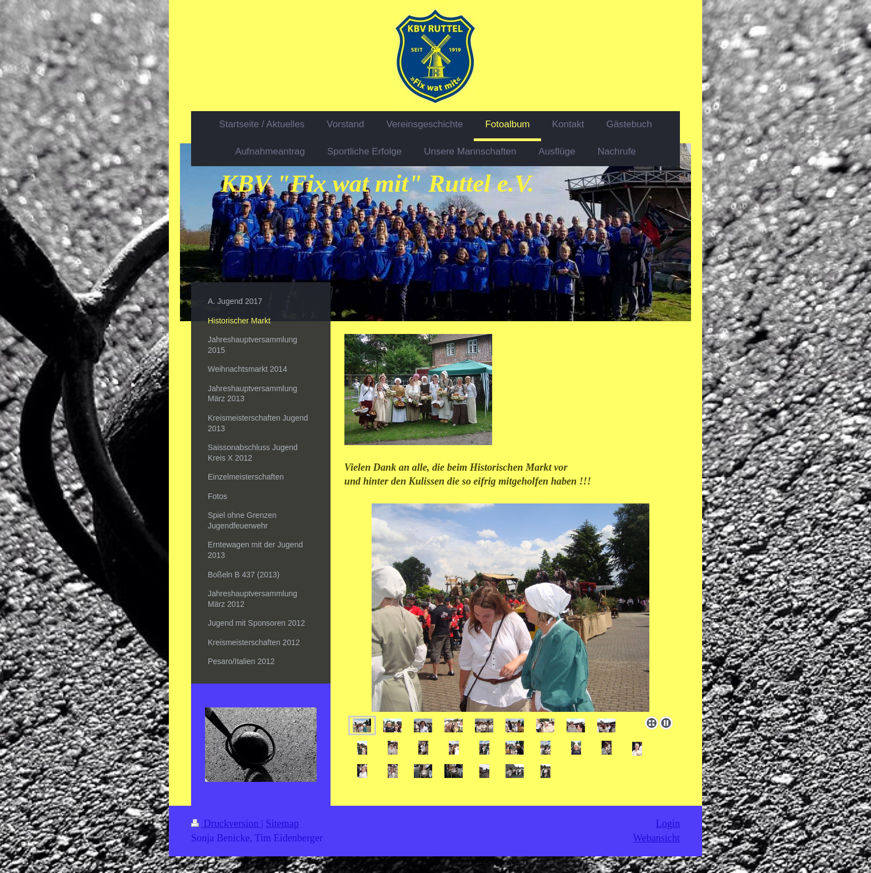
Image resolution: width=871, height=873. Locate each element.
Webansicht (656, 838)
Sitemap (282, 823)
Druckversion (226, 823)
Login (668, 823)
